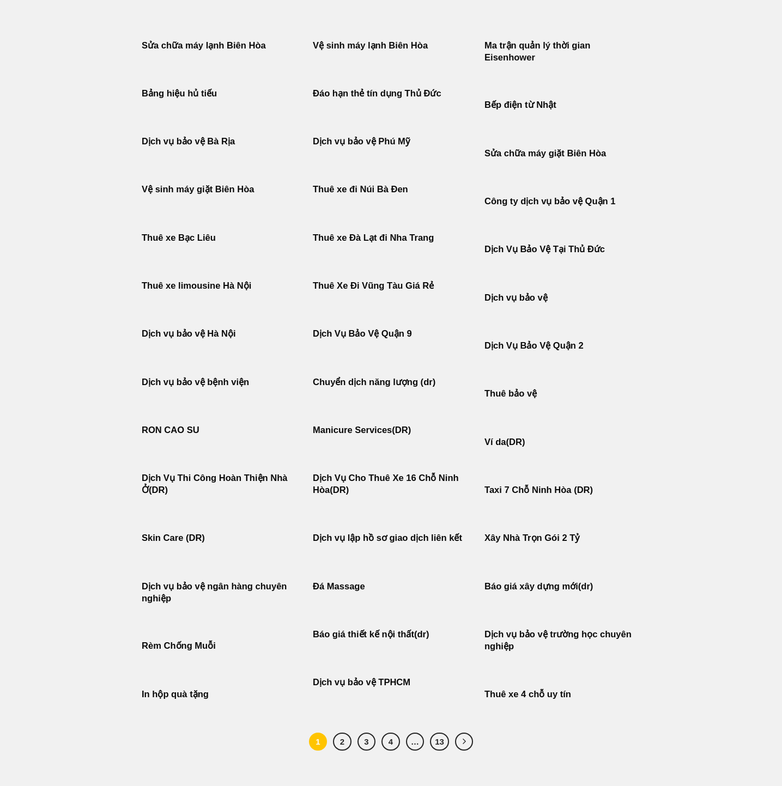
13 (439, 741)
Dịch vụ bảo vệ (516, 298)
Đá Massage (340, 586)
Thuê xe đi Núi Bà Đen (360, 189)
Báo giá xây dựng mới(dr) (538, 586)
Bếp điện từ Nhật (520, 105)
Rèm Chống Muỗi (179, 646)
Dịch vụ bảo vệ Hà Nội (189, 333)
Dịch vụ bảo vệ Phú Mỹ (361, 141)
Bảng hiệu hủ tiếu (179, 93)
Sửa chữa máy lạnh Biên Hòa (204, 45)
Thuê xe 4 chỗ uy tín (527, 694)
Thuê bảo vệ (510, 393)
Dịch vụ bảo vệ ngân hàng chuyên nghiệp (214, 592)
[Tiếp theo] (464, 742)
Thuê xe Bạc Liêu (179, 238)
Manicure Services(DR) (362, 430)
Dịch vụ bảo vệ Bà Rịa (188, 141)
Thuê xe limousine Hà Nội (196, 286)
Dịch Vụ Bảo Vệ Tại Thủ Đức (544, 249)
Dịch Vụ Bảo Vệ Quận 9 (362, 333)
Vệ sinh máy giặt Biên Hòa (199, 189)
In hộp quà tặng (175, 694)
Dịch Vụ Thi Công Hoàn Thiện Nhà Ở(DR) (215, 484)
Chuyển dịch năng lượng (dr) (374, 382)
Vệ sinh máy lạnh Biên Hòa (370, 45)
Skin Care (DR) (173, 538)
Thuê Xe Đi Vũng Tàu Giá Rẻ (373, 286)
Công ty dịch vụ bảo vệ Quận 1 (550, 201)
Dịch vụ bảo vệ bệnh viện (195, 382)
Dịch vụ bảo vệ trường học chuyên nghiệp (558, 640)
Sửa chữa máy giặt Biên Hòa (546, 153)
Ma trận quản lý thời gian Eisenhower (537, 51)
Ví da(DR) (504, 442)
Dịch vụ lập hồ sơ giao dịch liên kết (387, 538)
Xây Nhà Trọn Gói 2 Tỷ (531, 538)
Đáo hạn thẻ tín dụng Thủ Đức (377, 93)
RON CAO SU (170, 430)
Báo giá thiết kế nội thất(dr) (371, 634)
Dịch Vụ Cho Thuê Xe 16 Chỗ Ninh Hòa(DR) (386, 484)
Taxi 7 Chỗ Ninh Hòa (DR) (538, 490)
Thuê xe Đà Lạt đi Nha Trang (373, 238)
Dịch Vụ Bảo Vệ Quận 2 (534, 345)
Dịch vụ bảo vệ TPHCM (361, 682)
